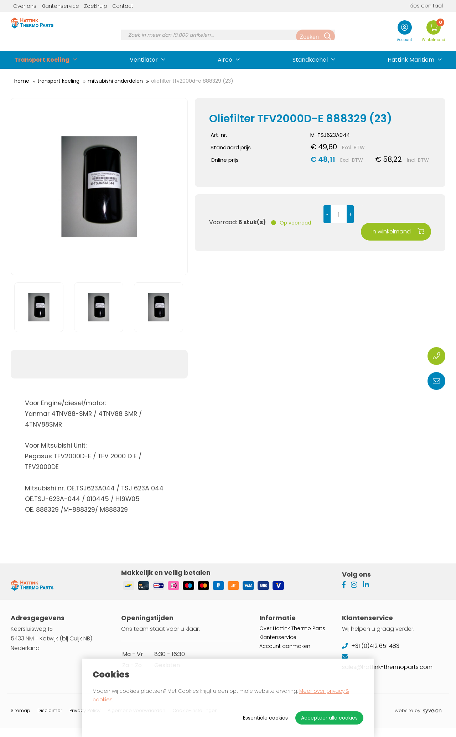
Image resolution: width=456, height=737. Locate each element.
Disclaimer (49, 719)
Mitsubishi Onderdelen (115, 80)
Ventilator (144, 60)
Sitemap (20, 719)
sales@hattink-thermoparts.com (388, 676)
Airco (225, 60)
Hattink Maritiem (411, 60)
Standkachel (310, 60)
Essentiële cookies (265, 717)
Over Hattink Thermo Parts (292, 637)
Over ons (24, 6)
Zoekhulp (95, 6)
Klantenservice (60, 6)
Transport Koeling (41, 60)
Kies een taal (421, 5)
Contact (122, 6)
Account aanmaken (284, 655)
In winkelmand (399, 214)
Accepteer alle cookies (329, 717)
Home (21, 80)
